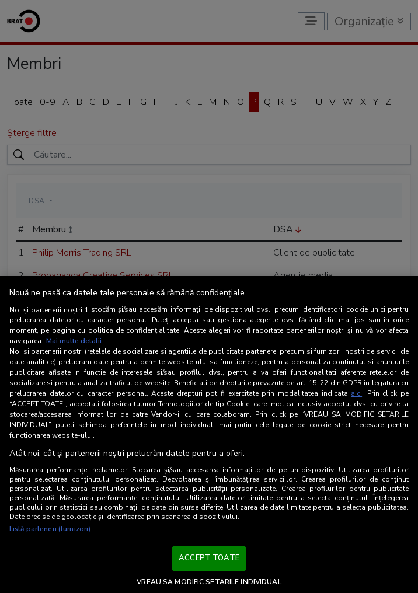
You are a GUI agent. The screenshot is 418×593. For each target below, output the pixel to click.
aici (356, 393)
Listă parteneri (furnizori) (49, 528)
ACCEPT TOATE (209, 558)
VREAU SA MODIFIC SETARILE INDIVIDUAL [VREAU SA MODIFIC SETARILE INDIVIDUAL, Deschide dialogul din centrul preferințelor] (209, 582)
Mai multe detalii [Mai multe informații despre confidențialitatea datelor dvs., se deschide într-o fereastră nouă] (74, 341)
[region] (209, 434)
